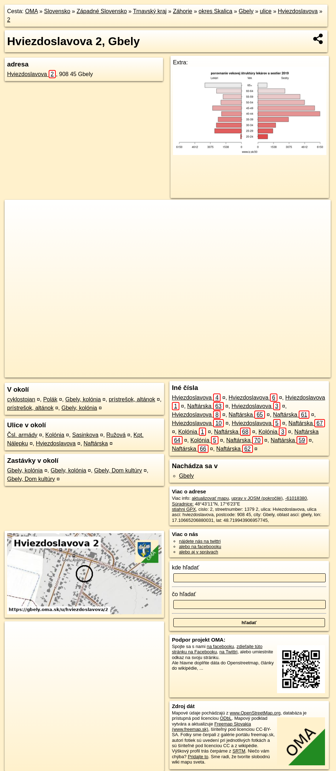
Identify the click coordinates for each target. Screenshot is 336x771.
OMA (31, 11)
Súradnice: (183, 504)
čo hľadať (184, 594)
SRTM (239, 751)
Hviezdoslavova (298, 11)
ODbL (226, 718)
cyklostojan (21, 399)
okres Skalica (215, 11)
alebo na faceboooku (200, 546)
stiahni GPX (184, 509)
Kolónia (54, 435)
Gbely (246, 11)
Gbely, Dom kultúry (118, 470)
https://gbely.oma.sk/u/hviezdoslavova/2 (292, 372)
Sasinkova (85, 435)
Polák (50, 399)
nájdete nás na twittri (200, 541)
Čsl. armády (22, 435)
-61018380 (296, 498)
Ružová (115, 435)
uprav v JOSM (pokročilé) (256, 498)
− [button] (17, 223)
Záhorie (182, 11)
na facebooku (220, 646)
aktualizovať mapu (210, 498)
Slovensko (57, 11)
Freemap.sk (231, 372)
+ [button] (17, 212)
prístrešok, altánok (132, 399)
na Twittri (229, 651)
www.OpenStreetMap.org (255, 713)
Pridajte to (198, 756)
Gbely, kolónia (83, 399)
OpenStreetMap (195, 372)
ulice (266, 11)
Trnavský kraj (150, 11)
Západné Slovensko (102, 11)
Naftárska (95, 443)
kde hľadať (185, 567)
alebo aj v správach (198, 552)
